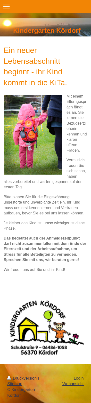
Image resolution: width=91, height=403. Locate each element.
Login (79, 378)
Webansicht (73, 384)
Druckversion (22, 378)
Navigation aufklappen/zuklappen (45, 6)
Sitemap (14, 384)
